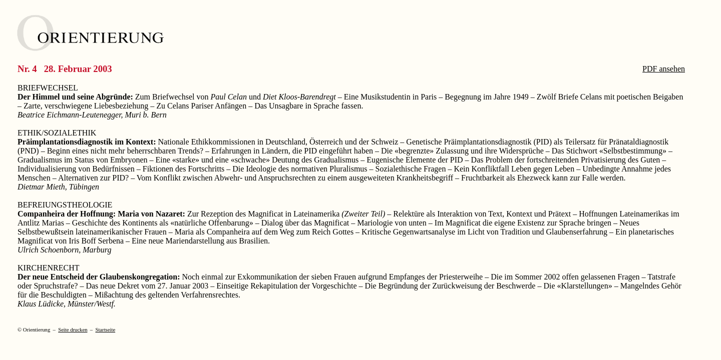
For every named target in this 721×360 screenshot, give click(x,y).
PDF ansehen (663, 68)
